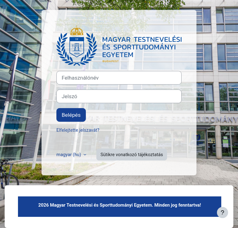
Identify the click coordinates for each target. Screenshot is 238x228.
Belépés (71, 115)
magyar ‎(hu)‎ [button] (69, 154)
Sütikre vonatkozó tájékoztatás (131, 154)
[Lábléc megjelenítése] (222, 212)
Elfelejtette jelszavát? (77, 130)
